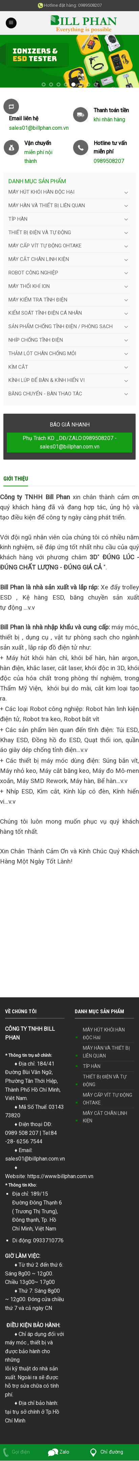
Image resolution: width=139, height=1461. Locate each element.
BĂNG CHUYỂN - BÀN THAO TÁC (45, 394)
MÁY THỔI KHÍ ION (29, 286)
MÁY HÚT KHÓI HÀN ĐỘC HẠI (41, 192)
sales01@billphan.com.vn (35, 1158)
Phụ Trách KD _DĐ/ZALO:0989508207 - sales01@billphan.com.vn (70, 442)
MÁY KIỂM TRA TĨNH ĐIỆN (37, 300)
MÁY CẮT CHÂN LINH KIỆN (38, 259)
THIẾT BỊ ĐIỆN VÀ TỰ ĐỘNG (39, 232)
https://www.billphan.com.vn (60, 1176)
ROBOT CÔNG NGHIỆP (33, 273)
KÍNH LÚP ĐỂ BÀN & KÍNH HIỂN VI (46, 380)
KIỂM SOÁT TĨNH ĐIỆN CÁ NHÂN (45, 313)
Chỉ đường (105, 1452)
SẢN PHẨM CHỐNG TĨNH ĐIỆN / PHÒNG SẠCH (60, 326)
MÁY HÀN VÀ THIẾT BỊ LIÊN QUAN (46, 205)
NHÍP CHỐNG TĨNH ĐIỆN (35, 340)
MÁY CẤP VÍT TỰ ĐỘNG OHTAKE (45, 246)
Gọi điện (15, 1452)
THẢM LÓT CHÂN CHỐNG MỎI (42, 353)
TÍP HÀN (17, 219)
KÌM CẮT (18, 367)
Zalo (59, 1452)
